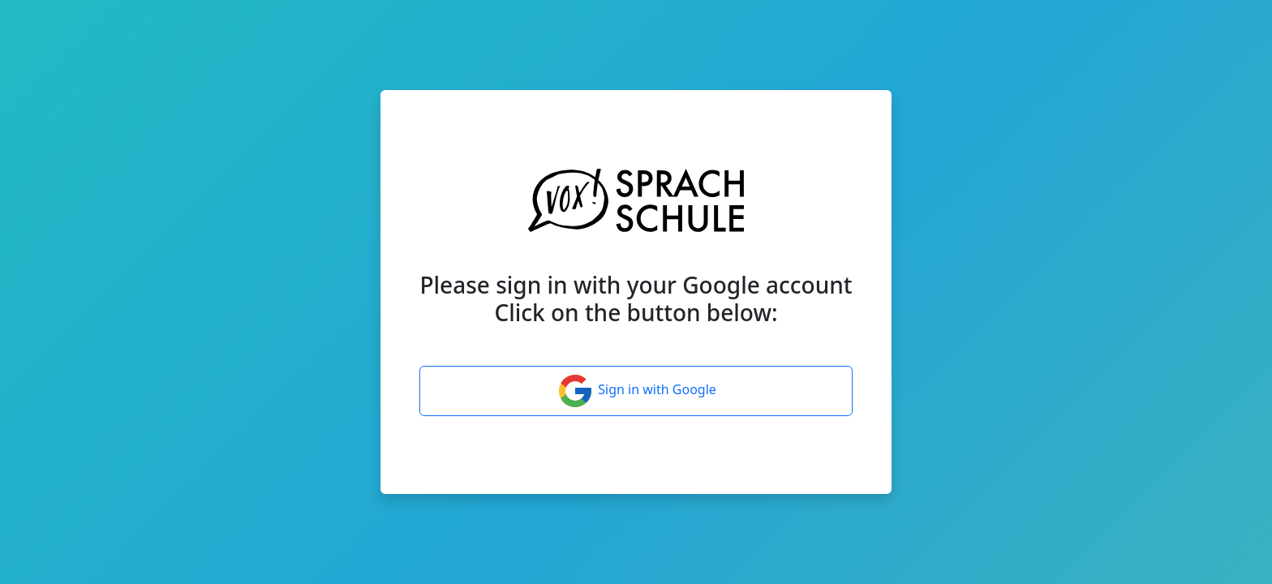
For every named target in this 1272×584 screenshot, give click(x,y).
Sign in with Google (636, 390)
